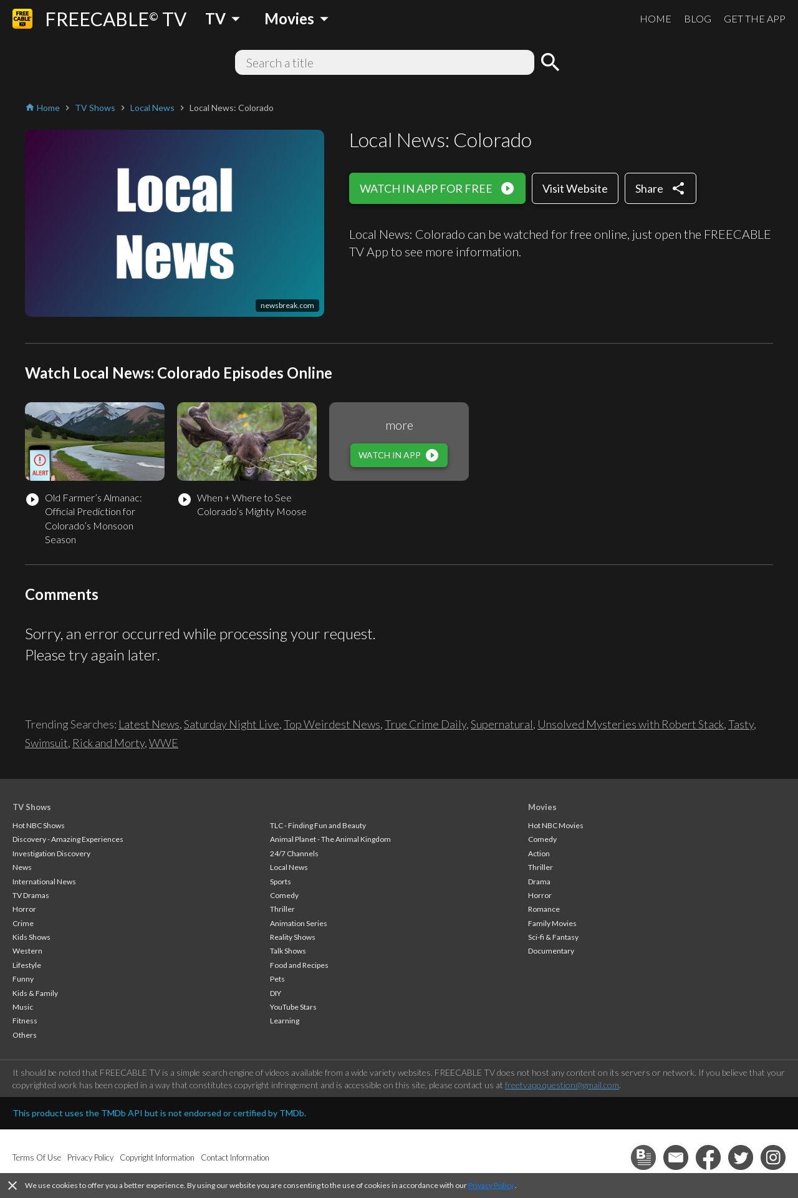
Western (27, 950)
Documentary (551, 950)
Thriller (282, 909)
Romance (544, 909)
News (22, 867)
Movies (542, 807)
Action (539, 853)
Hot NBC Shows (38, 825)
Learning (284, 1020)
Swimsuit (46, 743)
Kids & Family (35, 993)
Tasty (741, 724)
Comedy (284, 895)
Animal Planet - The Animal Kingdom (330, 839)
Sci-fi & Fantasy (553, 937)
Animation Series (298, 923)
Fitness (24, 1020)
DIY (275, 993)
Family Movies (552, 923)
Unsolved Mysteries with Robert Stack (630, 724)
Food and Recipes (299, 965)
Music (22, 1007)
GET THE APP (755, 18)
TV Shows (31, 807)
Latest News (149, 724)
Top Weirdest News (332, 724)
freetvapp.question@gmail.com (562, 1085)
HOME (655, 18)
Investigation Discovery (51, 853)
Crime (23, 923)
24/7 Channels (294, 853)
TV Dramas (30, 895)
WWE (163, 743)
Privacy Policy (491, 1185)
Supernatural (502, 724)
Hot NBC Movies (556, 825)
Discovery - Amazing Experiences (67, 839)
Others (24, 1035)
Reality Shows (292, 937)
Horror (24, 909)
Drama (539, 881)
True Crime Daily (425, 724)
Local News (289, 867)
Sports (280, 881)
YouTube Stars (293, 1007)
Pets (277, 978)
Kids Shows (31, 937)
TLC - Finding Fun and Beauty (318, 825)
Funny (23, 978)
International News (44, 881)
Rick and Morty (108, 743)
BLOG (697, 18)
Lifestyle (26, 965)
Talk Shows (288, 950)
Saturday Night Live (231, 724)
